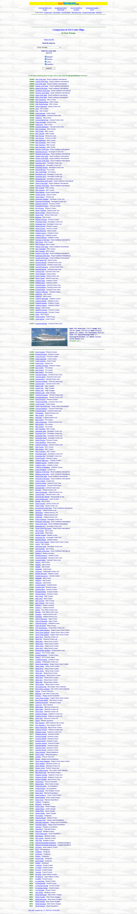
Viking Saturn (39, 684)
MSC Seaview (40, 190)
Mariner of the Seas (41, 247)
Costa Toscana (40, 113)
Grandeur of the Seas (42, 551)
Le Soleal (38, 867)
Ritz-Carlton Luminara (42, 689)
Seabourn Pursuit (41, 777)
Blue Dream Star (40, 772)
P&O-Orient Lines (76, 12)
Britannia (38, 217)
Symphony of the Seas (42, 91)
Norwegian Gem (40, 433)
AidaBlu (37, 567)
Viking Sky (38, 673)
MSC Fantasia (40, 251)
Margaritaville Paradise (42, 650)
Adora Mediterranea (41, 499)
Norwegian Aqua (40, 176)
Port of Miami (57, 12)
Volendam (38, 616)
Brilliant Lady (39, 390)
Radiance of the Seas (42, 472)
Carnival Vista (39, 271)
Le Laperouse (39, 881)
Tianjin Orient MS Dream (43, 528)
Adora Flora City (40, 231)
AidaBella (38, 578)
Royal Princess (40, 228)
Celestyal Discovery (41, 702)
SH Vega (38, 874)
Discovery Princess (41, 204)
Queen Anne (39, 363)
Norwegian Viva (40, 224)
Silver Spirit (39, 718)
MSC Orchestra (40, 451)
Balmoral (38, 693)
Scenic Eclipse (40, 797)
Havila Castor (39, 806)
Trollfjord (38, 802)
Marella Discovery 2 (41, 576)
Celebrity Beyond (41, 237)
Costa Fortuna (40, 404)
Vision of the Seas (41, 524)
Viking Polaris (39, 754)
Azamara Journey (41, 734)
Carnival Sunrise (40, 411)
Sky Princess (39, 208)
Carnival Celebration (42, 127)
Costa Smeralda (40, 122)
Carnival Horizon (40, 269)
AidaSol (37, 562)
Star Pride (38, 840)
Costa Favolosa (40, 361)
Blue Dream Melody (41, 700)
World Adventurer (41, 895)
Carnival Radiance (41, 408)
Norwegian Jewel (41, 438)
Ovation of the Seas (41, 156)
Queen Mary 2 (40, 197)
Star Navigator (40, 549)
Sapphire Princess (41, 310)
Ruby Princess (40, 352)
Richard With (39, 858)
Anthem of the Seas (41, 158)
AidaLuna (38, 583)
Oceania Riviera (40, 592)
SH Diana (38, 847)
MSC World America (42, 102)
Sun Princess (39, 138)
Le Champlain (39, 890)
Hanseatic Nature (41, 825)
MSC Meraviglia (40, 142)
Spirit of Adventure (41, 621)
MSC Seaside (39, 188)
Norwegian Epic (40, 179)
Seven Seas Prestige (42, 542)
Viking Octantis (40, 752)
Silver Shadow (40, 763)
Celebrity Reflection (41, 292)
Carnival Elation (40, 560)
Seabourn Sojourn (41, 730)
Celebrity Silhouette (41, 299)
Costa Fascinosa (40, 359)
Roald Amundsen (41, 786)
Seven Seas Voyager (42, 698)
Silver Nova (39, 637)
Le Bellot (38, 879)
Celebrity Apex (40, 283)
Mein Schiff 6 (39, 415)
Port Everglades (65, 12)
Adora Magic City (41, 260)
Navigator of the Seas (42, 240)
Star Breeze (39, 836)
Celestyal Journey (41, 623)
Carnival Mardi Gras (41, 120)
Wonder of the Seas (41, 86)
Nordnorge (38, 854)
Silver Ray (38, 639)
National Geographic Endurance (45, 845)
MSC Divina (39, 242)
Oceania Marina (40, 594)
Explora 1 (38, 607)
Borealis (38, 612)
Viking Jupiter (39, 666)
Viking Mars (39, 677)
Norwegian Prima (41, 222)
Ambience (38, 571)
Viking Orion (39, 668)
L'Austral (38, 872)
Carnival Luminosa (41, 445)
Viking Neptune (40, 675)
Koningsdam (39, 413)
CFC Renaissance (41, 628)
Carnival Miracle (40, 485)
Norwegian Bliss (40, 163)
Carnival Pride (40, 494)
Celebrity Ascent (40, 233)
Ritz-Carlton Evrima (41, 770)
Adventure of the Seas (42, 256)
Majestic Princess (41, 219)
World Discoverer (41, 899)
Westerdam (39, 512)
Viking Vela (39, 648)
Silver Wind (39, 793)
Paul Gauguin (39, 791)
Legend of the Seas (41, 81)
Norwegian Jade (40, 431)
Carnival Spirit (39, 488)
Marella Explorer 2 (41, 555)
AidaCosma (39, 124)
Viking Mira (39, 641)
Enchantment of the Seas (43, 508)
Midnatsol (38, 804)
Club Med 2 (39, 829)
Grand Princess (40, 399)
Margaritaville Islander (42, 497)
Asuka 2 (38, 657)
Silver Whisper (40, 766)
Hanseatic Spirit (40, 820)
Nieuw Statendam (41, 422)
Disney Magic (39, 506)
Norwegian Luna (40, 174)
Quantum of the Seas (42, 161)
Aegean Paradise (41, 779)
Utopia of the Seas (41, 88)
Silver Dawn (39, 709)
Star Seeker (39, 892)
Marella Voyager (40, 535)
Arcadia (37, 501)
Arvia (37, 109)
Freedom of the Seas (42, 186)
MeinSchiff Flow (40, 170)
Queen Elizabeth (40, 470)
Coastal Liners (48, 12)
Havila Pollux (39, 811)
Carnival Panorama (41, 267)
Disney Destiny (40, 213)
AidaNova (38, 118)
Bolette (37, 610)
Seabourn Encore (41, 716)
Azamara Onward (41, 743)
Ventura (37, 308)
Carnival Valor (39, 384)
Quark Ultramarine (41, 834)
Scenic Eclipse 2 (40, 795)
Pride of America (40, 519)
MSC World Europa (41, 104)
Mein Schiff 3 (39, 427)
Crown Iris (38, 705)
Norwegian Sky (40, 537)
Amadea (38, 757)
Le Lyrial (38, 870)
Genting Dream (40, 195)
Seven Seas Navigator (42, 761)
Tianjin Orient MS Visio (42, 406)
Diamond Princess (41, 312)
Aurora (37, 544)
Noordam (38, 510)
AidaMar (38, 564)
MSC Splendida (40, 249)
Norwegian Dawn (41, 454)
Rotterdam (38, 417)
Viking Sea (38, 680)
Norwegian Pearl (40, 436)
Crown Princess (40, 356)
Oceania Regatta (40, 736)
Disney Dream (40, 278)
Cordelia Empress (41, 659)
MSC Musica (39, 449)
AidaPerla (38, 296)
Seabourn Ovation (41, 714)
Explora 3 (38, 553)
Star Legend (39, 838)
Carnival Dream (40, 285)
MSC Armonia (39, 601)
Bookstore (99, 12)
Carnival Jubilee (40, 115)
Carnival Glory (40, 379)
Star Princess (39, 136)
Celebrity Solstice (41, 305)
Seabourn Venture (41, 775)
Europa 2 (38, 696)
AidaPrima (38, 294)
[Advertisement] (68, 20)
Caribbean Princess (41, 366)
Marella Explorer (40, 540)
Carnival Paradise (41, 558)
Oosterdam (39, 515)
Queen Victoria (40, 481)
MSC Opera (39, 596)
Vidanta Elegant (40, 818)
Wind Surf (38, 831)
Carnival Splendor (41, 323)
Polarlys (38, 856)
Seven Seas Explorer (42, 635)
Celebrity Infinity (40, 465)
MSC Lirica (38, 598)
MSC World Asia (40, 100)
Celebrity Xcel (39, 235)
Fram (37, 849)
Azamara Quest (40, 748)
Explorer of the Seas (42, 253)
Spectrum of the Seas (42, 154)
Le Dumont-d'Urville (41, 886)
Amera (37, 721)
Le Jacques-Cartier (41, 888)
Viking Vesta (39, 646)
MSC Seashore (40, 145)
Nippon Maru (39, 784)
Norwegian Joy (40, 165)
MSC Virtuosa (39, 133)
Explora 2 (38, 605)
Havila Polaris (39, 809)
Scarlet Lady (39, 388)
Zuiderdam (38, 517)
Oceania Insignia (40, 739)
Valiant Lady (39, 386)
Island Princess (40, 440)
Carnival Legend (40, 483)
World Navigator (40, 904)
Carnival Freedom (41, 375)
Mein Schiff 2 (39, 370)
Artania (37, 691)
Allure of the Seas (41, 97)
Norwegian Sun (40, 526)
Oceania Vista (39, 587)
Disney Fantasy (40, 276)
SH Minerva (39, 877)
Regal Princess (40, 226)
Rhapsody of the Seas (42, 521)
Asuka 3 (38, 653)
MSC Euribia (39, 131)
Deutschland (39, 782)
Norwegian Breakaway (42, 201)
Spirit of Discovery (41, 619)
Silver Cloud (39, 800)
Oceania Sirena (40, 741)
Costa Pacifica (40, 317)
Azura (37, 314)
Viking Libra (39, 644)
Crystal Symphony (41, 655)
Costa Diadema (40, 274)
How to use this (49, 39)
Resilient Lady (40, 393)
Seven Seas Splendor (42, 632)
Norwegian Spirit (40, 546)
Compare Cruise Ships (88, 12)
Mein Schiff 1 (39, 368)
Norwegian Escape (41, 167)
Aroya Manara (40, 192)
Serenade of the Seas (42, 479)
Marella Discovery (41, 573)
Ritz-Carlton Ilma (40, 687)
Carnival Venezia (40, 262)
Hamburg (38, 827)
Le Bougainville (40, 883)
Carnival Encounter (41, 395)
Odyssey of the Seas (42, 149)
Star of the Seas (40, 79)
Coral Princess (40, 458)
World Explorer (40, 906)
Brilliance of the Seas (42, 474)
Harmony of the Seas (42, 93)
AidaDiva (38, 580)
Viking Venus (39, 671)
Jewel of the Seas (41, 476)
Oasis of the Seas (41, 95)
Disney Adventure (41, 106)
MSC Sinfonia (39, 603)
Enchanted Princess (41, 206)
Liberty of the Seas (41, 183)
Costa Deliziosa (40, 442)
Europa (37, 759)
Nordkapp (38, 852)
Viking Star (38, 682)
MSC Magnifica (40, 429)
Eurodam (38, 490)
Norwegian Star (40, 456)
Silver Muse (39, 711)
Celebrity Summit (41, 463)
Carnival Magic (40, 289)
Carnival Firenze (40, 265)
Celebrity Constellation (42, 467)
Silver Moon (39, 707)
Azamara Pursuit (40, 750)
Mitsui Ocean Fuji (41, 727)
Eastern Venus (40, 768)
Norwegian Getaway (42, 199)
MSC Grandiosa (40, 129)
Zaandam (38, 614)
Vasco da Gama (40, 626)
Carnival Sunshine (41, 402)
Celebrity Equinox (41, 303)
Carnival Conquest (41, 381)
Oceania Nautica (40, 745)
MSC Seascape (40, 147)
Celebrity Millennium (42, 460)
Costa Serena (39, 319)
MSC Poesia (39, 447)
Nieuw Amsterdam (41, 492)
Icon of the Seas (40, 84)
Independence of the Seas (43, 181)
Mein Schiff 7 (39, 372)
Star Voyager (39, 531)
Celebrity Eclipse (40, 301)
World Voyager (40, 901)
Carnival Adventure (41, 397)
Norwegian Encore (41, 152)
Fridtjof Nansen (40, 788)
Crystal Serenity (40, 585)
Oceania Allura (40, 589)
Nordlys (37, 863)
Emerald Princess (41, 354)
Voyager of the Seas (42, 258)
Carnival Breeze (40, 287)
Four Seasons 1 (40, 725)
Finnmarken (39, 816)
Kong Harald (39, 861)
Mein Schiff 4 (39, 424)
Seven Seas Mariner (42, 664)
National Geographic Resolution (45, 843)
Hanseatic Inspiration (42, 822)
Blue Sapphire (40, 723)
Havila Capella (40, 813)
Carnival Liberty (40, 377)
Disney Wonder (40, 503)
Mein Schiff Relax (41, 172)
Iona (36, 111)
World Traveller (40, 897)
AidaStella (38, 569)
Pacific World (39, 533)
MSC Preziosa (40, 244)
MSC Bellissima (40, 140)
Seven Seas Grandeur (42, 630)
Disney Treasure (40, 210)
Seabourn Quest (40, 732)
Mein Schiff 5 (39, 420)
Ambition (38, 662)
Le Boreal (38, 865)
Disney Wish (39, 215)
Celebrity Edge (40, 280)
